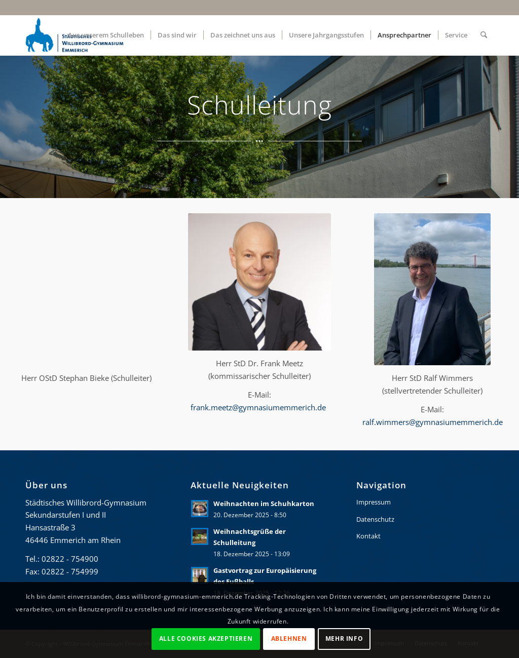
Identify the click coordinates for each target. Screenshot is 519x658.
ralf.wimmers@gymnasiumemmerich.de (432, 422)
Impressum (373, 502)
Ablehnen (289, 638)
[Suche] (484, 35)
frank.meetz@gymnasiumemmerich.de (259, 407)
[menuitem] (106, 35)
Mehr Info (344, 638)
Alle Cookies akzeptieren (205, 638)
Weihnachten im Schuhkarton (263, 503)
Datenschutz (375, 519)
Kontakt (368, 535)
